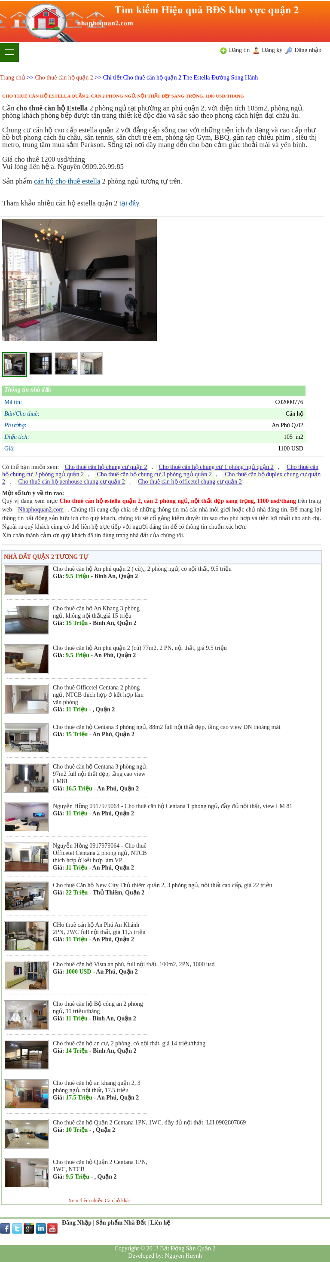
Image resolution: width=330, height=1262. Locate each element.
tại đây (129, 203)
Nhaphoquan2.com (41, 509)
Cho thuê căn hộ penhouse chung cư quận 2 (71, 481)
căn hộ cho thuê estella (67, 181)
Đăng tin (239, 50)
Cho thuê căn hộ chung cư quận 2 (106, 467)
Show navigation (9, 52)
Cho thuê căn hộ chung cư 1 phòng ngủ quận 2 (216, 467)
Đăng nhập (307, 50)
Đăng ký (272, 50)
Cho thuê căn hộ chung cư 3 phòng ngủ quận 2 (154, 474)
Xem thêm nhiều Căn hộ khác (99, 1201)
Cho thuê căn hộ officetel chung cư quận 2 (190, 481)
